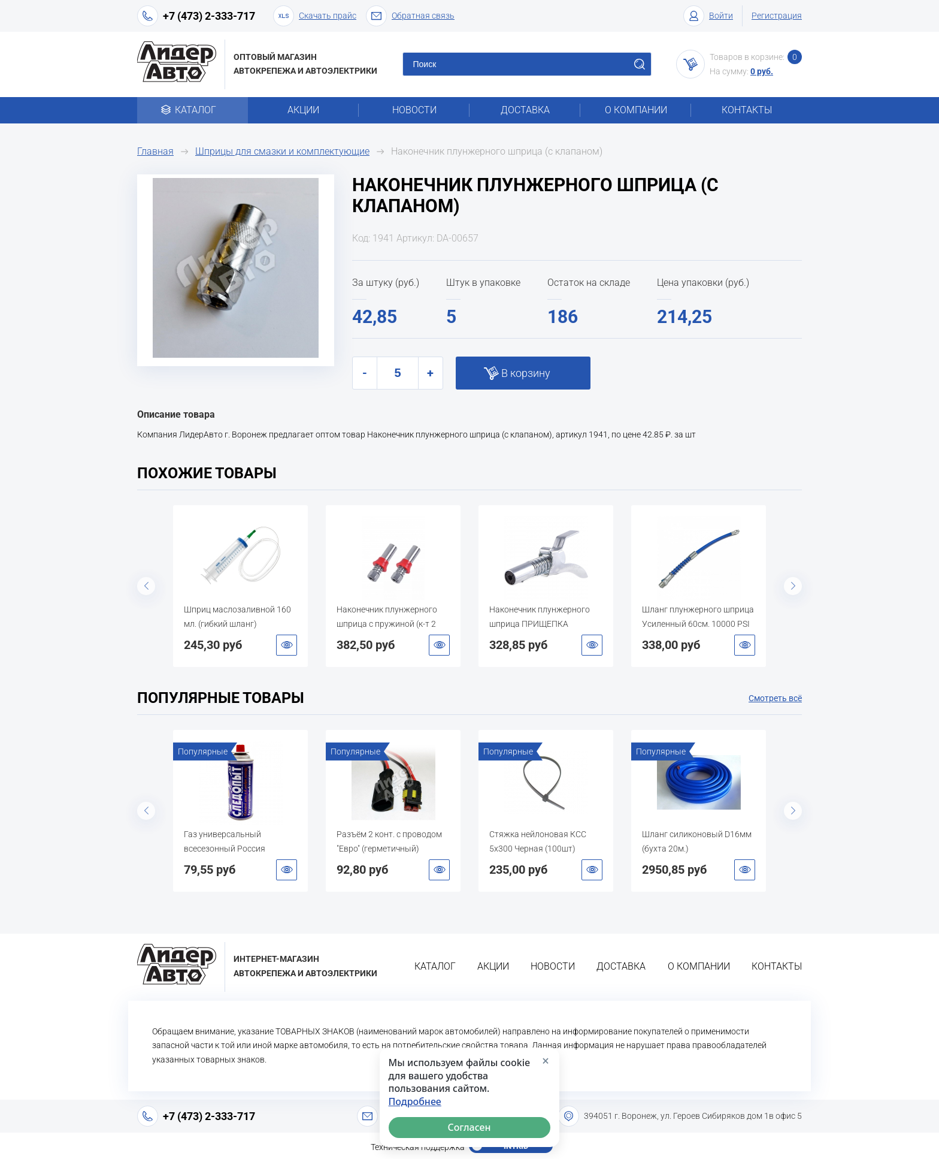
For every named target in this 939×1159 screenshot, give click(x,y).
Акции (303, 110)
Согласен (469, 1127)
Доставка (525, 110)
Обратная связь (410, 15)
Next (793, 586)
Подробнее (415, 1101)
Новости (414, 110)
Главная (155, 151)
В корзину (525, 373)
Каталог (192, 110)
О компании (636, 110)
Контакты (747, 110)
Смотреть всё (775, 698)
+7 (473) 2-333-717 (209, 16)
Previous (146, 586)
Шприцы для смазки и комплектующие (282, 151)
